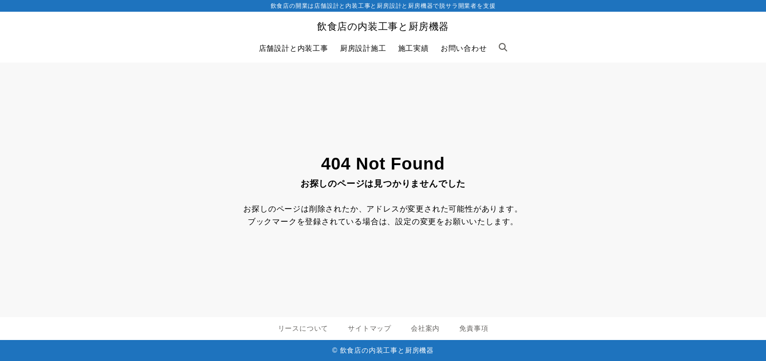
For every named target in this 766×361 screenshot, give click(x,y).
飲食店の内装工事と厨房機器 (383, 26)
